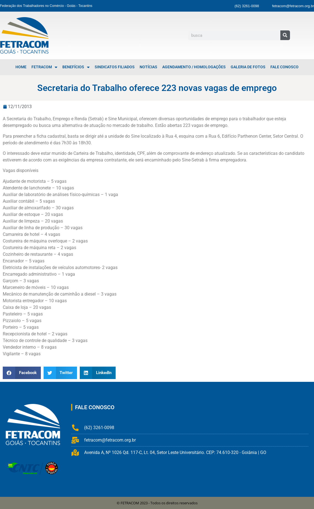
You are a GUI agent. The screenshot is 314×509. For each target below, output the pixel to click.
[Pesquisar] (285, 35)
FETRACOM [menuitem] (44, 67)
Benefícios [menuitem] (76, 67)
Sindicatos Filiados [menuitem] (115, 67)
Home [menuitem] (20, 67)
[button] (22, 373)
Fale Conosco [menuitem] (284, 67)
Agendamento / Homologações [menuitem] (194, 67)
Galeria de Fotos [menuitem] (248, 67)
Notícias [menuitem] (148, 67)
